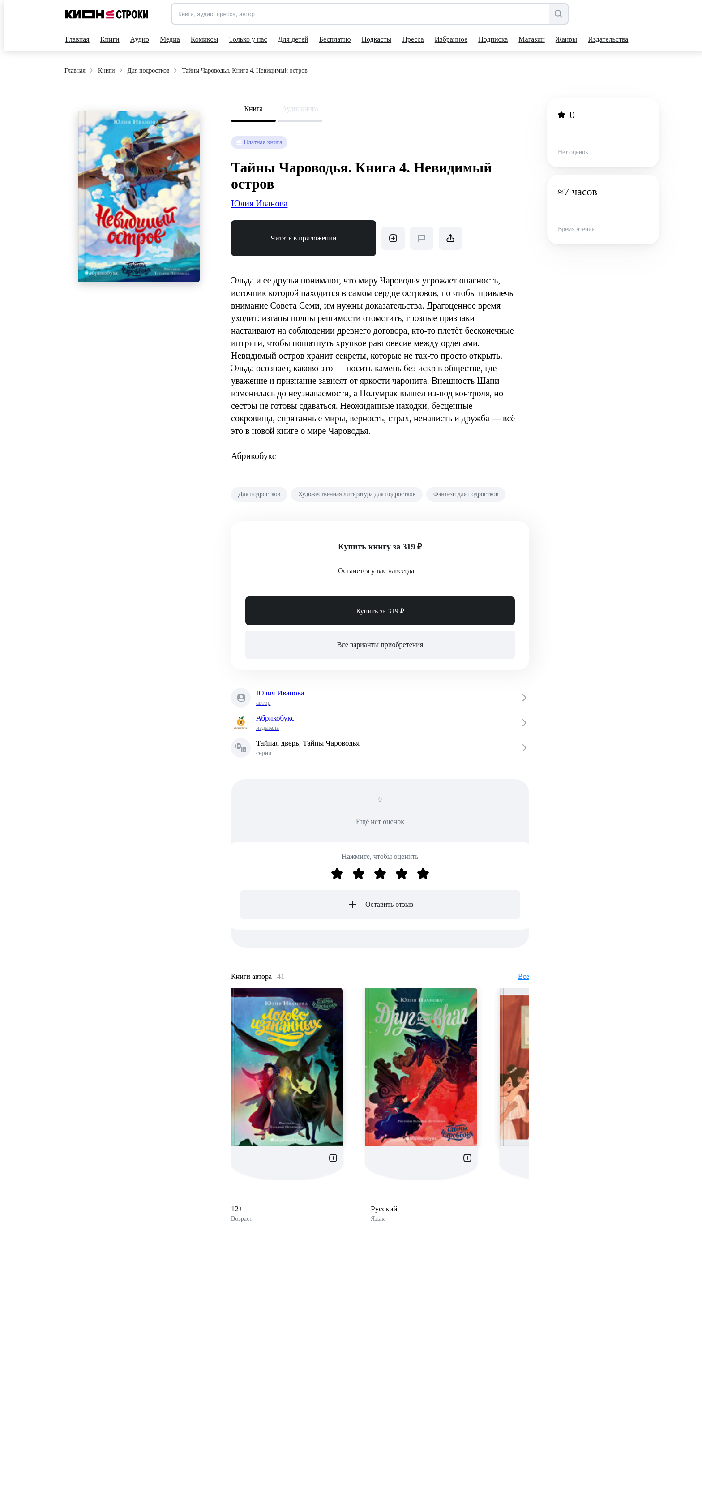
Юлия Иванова (259, 203)
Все (523, 976)
